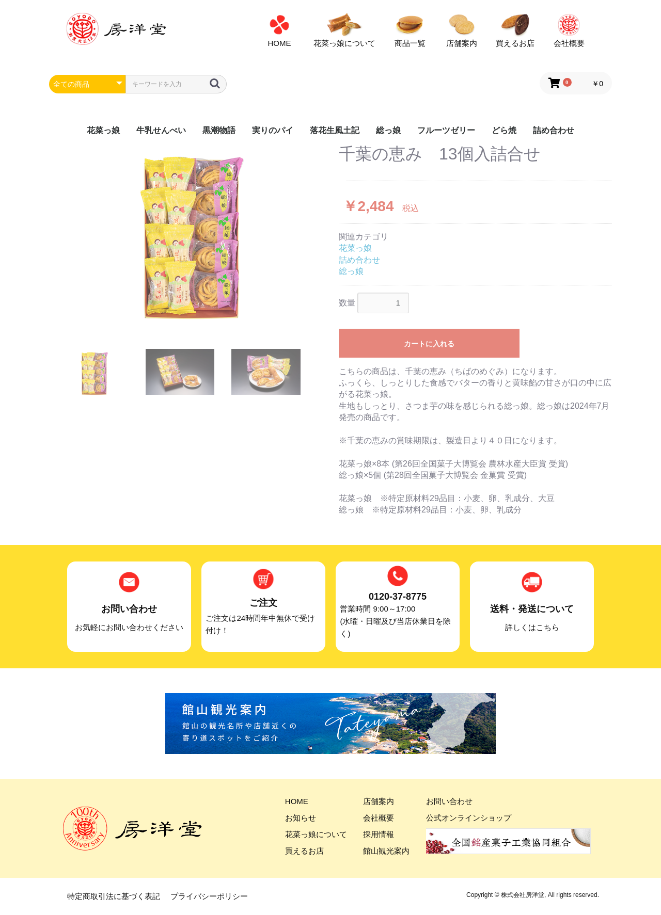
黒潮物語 (218, 130)
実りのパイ (272, 130)
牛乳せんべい (161, 130)
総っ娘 (388, 130)
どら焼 (504, 130)
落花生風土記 (334, 130)
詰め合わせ (553, 130)
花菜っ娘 (103, 130)
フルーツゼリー (446, 130)
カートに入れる (429, 344)
